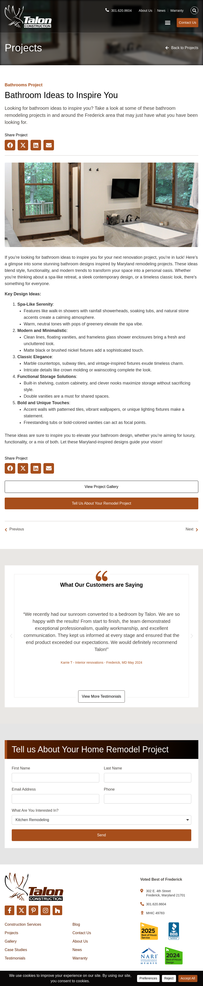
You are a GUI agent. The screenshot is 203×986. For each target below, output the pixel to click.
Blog (76, 924)
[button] (194, 10)
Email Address (24, 790)
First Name (21, 769)
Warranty (177, 9)
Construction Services (23, 924)
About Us (145, 9)
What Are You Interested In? (35, 811)
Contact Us (82, 933)
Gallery (11, 941)
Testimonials (15, 958)
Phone (109, 790)
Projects (11, 933)
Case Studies (16, 950)
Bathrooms (16, 85)
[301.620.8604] (106, 9)
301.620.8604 (121, 9)
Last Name (113, 769)
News (161, 9)
